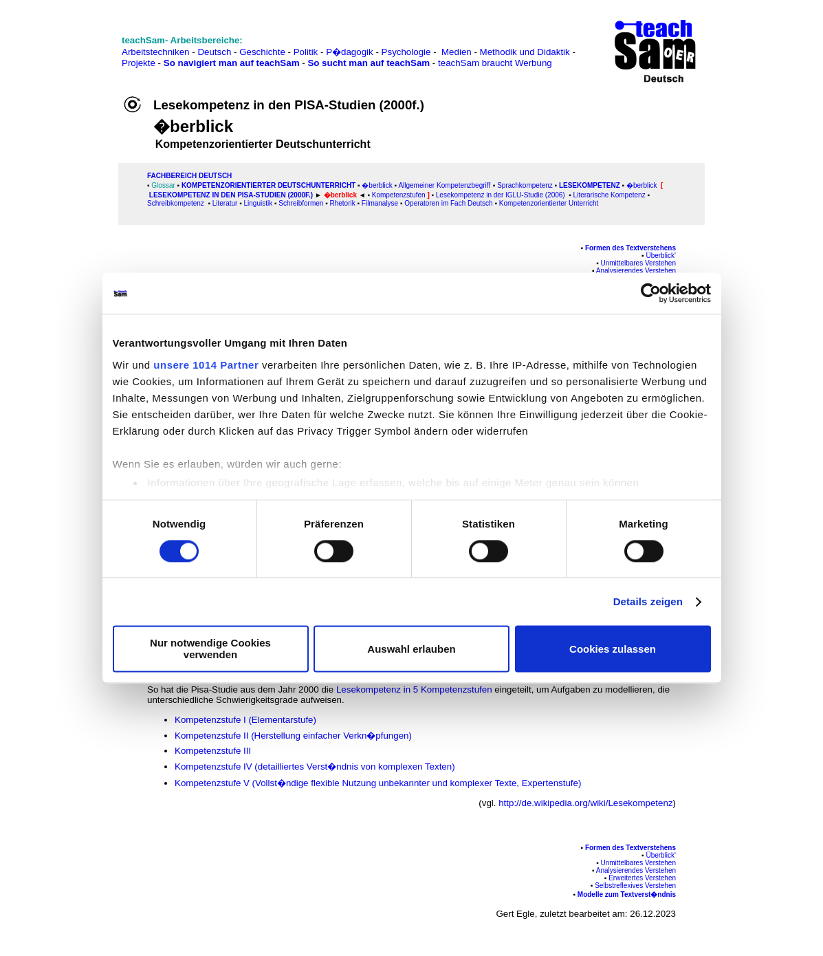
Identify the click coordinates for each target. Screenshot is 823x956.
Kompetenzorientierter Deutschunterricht (270, 185)
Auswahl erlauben (411, 649)
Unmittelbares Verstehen (638, 263)
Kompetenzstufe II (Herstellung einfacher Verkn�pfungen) (293, 735)
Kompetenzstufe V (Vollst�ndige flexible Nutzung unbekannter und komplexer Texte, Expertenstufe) (378, 783)
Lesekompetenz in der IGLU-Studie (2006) (500, 195)
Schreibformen (300, 203)
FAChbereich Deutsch (189, 176)
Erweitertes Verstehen (642, 878)
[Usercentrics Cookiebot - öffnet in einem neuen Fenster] (651, 293)
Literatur (225, 203)
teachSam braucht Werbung (495, 63)
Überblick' (661, 255)
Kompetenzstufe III (214, 751)
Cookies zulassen (612, 649)
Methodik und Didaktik (526, 52)
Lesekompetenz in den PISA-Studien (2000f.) (231, 195)
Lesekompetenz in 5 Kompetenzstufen (414, 689)
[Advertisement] (71, 41)
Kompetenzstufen (399, 195)
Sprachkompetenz (525, 185)
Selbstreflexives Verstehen (635, 885)
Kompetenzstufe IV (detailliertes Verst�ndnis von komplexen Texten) (316, 766)
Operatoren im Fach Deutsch (448, 203)
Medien (456, 52)
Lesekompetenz (589, 185)
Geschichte (262, 52)
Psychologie (406, 52)
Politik (306, 52)
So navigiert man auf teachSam (232, 63)
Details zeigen (648, 601)
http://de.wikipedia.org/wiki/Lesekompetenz (585, 803)
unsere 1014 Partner (206, 365)
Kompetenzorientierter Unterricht (547, 203)
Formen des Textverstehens (630, 248)
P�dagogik (349, 52)
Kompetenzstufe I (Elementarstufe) (245, 720)
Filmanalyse (380, 203)
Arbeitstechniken (156, 52)
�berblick (377, 185)
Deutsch (214, 52)
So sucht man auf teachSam (368, 63)
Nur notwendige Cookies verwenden (210, 649)
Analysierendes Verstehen (636, 270)
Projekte (138, 63)
